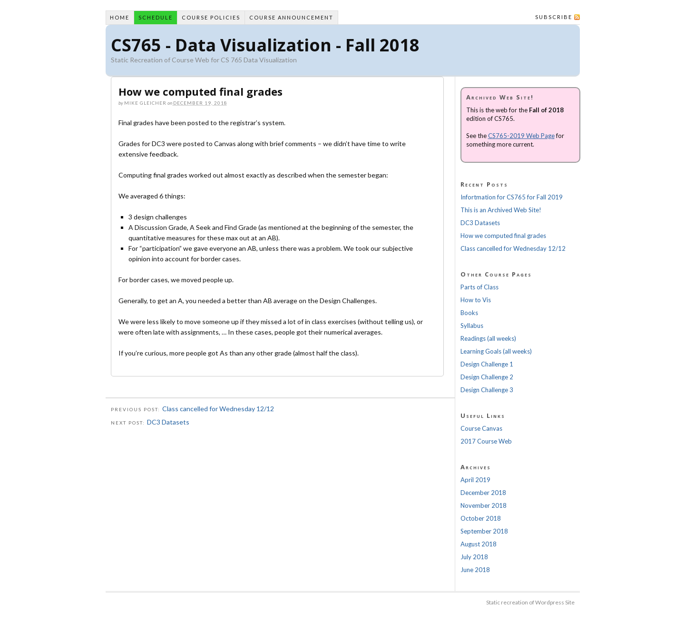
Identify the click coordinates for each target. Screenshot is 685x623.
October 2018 (480, 518)
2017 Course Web (486, 441)
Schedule (155, 17)
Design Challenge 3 (486, 390)
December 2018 (483, 492)
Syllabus (471, 325)
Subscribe (553, 17)
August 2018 (478, 544)
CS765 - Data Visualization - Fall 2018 (265, 45)
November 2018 (483, 505)
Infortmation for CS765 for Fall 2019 (511, 197)
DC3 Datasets (168, 422)
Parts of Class (479, 287)
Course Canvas (481, 428)
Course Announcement (291, 17)
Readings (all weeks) (488, 338)
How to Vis (475, 300)
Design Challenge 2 (486, 377)
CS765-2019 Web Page (521, 135)
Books (469, 312)
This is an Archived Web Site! (500, 210)
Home (119, 17)
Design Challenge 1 (486, 364)
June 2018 (475, 570)
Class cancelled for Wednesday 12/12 (218, 409)
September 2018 (484, 531)
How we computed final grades (503, 235)
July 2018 (474, 557)
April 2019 (475, 480)
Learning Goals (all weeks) (496, 351)
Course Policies (211, 17)
